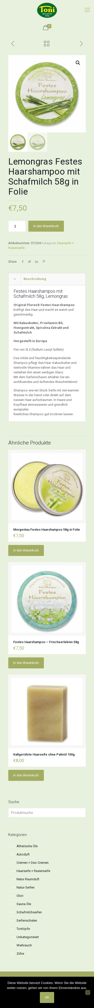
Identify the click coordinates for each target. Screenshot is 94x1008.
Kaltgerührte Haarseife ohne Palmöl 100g (44, 754)
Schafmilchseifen (29, 912)
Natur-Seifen (26, 887)
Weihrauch (24, 945)
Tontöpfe (23, 929)
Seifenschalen (27, 920)
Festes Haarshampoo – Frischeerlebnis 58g (46, 642)
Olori (20, 896)
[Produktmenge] (17, 226)
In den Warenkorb (46, 226)
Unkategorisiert (28, 937)
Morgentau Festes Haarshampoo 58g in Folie (46, 529)
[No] (87, 992)
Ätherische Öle (27, 846)
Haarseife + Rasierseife (33, 871)
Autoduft (23, 854)
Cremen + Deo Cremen (33, 863)
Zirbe (20, 953)
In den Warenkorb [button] (26, 550)
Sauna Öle (24, 904)
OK (47, 997)
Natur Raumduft (28, 879)
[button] (77, 62)
